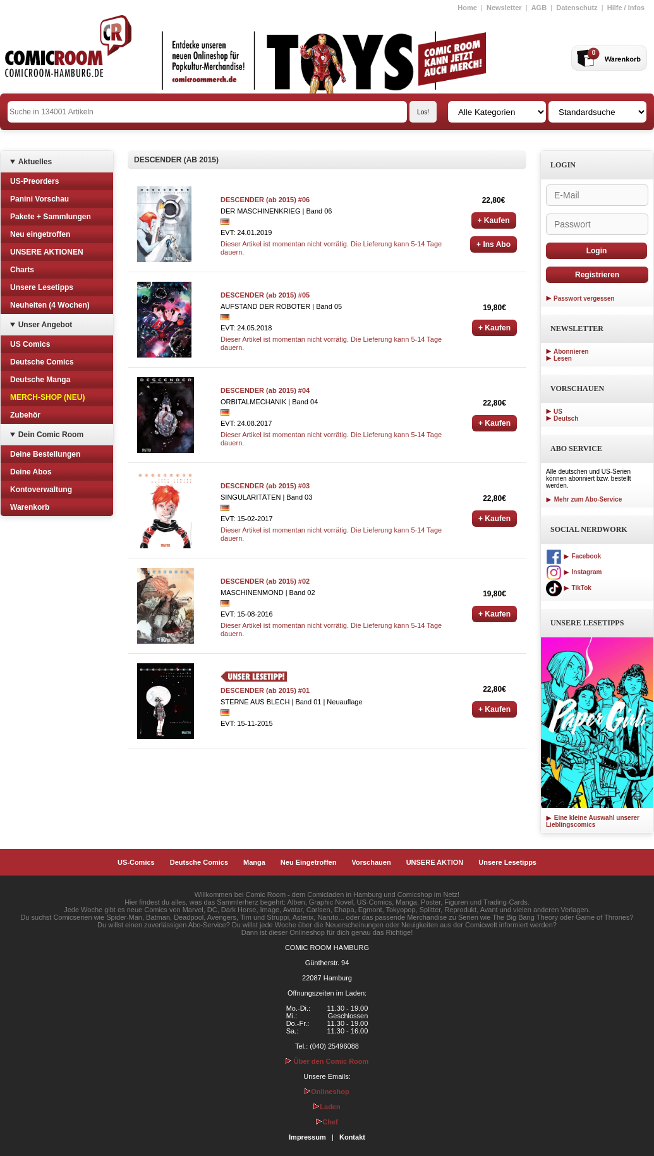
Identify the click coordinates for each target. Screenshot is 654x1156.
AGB (539, 7)
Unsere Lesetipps (41, 287)
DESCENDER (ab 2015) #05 (265, 295)
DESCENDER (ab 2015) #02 (265, 581)
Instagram (574, 572)
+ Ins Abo (493, 244)
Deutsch (566, 418)
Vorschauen (371, 862)
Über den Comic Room (327, 1061)
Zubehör (25, 415)
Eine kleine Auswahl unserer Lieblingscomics (592, 821)
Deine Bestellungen (45, 454)
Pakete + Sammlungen (50, 216)
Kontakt (352, 1137)
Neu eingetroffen (40, 234)
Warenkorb (29, 507)
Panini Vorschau (39, 199)
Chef (326, 1122)
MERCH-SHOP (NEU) (47, 397)
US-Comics (136, 862)
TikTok (568, 587)
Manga (254, 862)
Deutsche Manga (40, 379)
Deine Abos (31, 471)
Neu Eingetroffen (309, 862)
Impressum (307, 1137)
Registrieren (597, 274)
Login (596, 250)
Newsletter (504, 7)
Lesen (563, 358)
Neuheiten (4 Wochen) (50, 305)
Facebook (573, 556)
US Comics (30, 344)
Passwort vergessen (584, 298)
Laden (326, 1107)
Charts (22, 269)
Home (467, 7)
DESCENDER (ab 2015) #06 (265, 199)
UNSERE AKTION (435, 862)
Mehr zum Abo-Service (584, 499)
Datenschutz (576, 7)
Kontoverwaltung (41, 489)
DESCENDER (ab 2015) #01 (265, 690)
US (558, 411)
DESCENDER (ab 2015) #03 (265, 486)
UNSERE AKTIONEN (46, 252)
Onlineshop (327, 1091)
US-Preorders (34, 181)
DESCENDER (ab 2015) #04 (265, 390)
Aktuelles (35, 161)
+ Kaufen (494, 220)
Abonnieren (571, 351)
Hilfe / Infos (626, 7)
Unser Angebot (45, 324)
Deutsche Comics (42, 362)
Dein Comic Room (50, 434)
